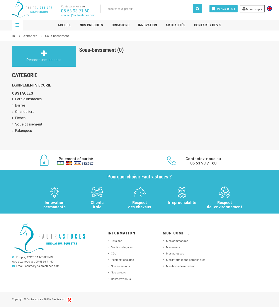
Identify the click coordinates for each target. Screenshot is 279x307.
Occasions (120, 25)
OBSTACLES (22, 93)
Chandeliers (24, 111)
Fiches (20, 118)
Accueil (64, 25)
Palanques (23, 130)
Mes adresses (175, 253)
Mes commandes (177, 241)
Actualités (175, 25)
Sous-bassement (28, 124)
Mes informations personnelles (185, 259)
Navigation (17, 25)
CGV (113, 253)
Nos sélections (120, 266)
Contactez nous (121, 279)
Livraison (116, 241)
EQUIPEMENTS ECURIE (31, 85)
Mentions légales (122, 247)
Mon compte (176, 233)
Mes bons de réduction (180, 266)
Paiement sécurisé (122, 259)
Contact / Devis (207, 25)
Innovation (147, 25)
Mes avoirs (173, 247)
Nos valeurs (118, 272)
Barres (20, 105)
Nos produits (91, 25)
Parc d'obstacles (28, 99)
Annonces (30, 36)
